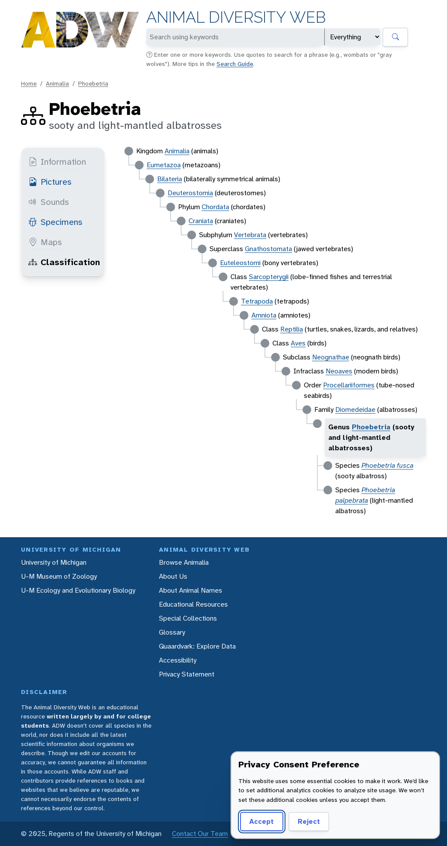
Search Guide (235, 64)
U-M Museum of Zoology (59, 576)
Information (57, 161)
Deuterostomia (190, 192)
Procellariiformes (349, 385)
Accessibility (177, 660)
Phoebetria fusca (387, 465)
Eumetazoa (164, 164)
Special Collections (188, 618)
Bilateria (169, 178)
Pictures (50, 181)
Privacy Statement (186, 674)
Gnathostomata (268, 248)
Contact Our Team (200, 833)
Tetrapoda (257, 301)
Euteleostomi (240, 262)
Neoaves (339, 371)
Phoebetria (93, 83)
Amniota (263, 315)
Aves (298, 343)
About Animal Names (190, 590)
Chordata (215, 206)
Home (29, 83)
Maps (45, 242)
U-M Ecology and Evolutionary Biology (78, 590)
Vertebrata (250, 234)
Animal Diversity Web (236, 17)
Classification (64, 262)
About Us (173, 576)
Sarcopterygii (269, 276)
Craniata (201, 220)
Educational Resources (193, 604)
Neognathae (330, 357)
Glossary (172, 632)
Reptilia (291, 329)
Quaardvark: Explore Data (197, 646)
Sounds (48, 201)
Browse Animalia (184, 562)
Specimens (55, 221)
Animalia (57, 83)
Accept (261, 821)
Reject (309, 821)
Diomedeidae (355, 409)
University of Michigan (53, 562)
